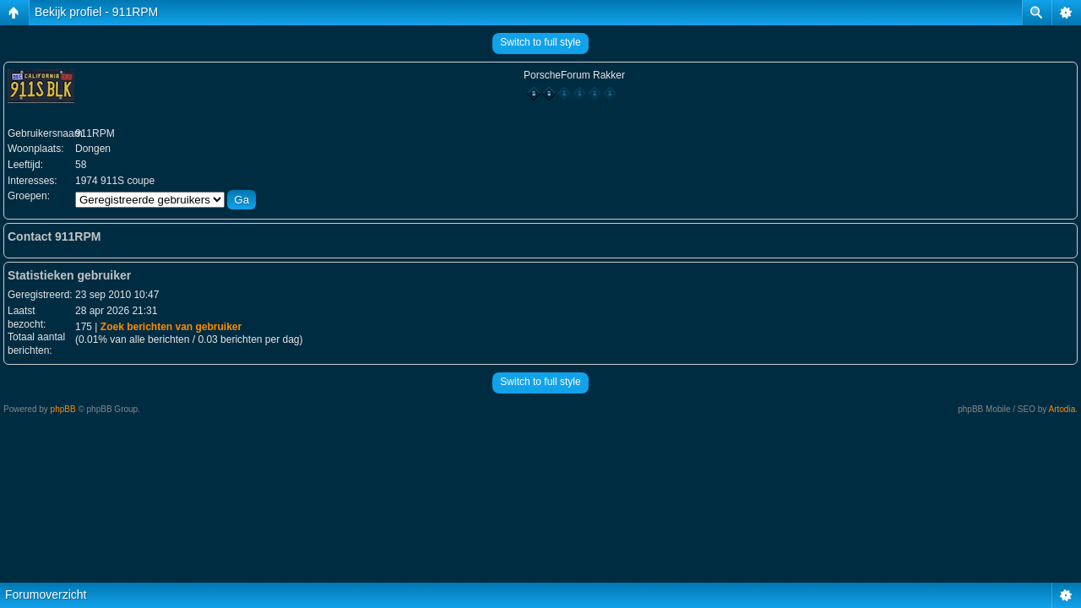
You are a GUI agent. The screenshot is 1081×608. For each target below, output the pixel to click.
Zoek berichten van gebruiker (171, 327)
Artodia (1062, 409)
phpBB (63, 409)
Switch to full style (540, 42)
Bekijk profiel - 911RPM (96, 12)
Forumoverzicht (45, 594)
